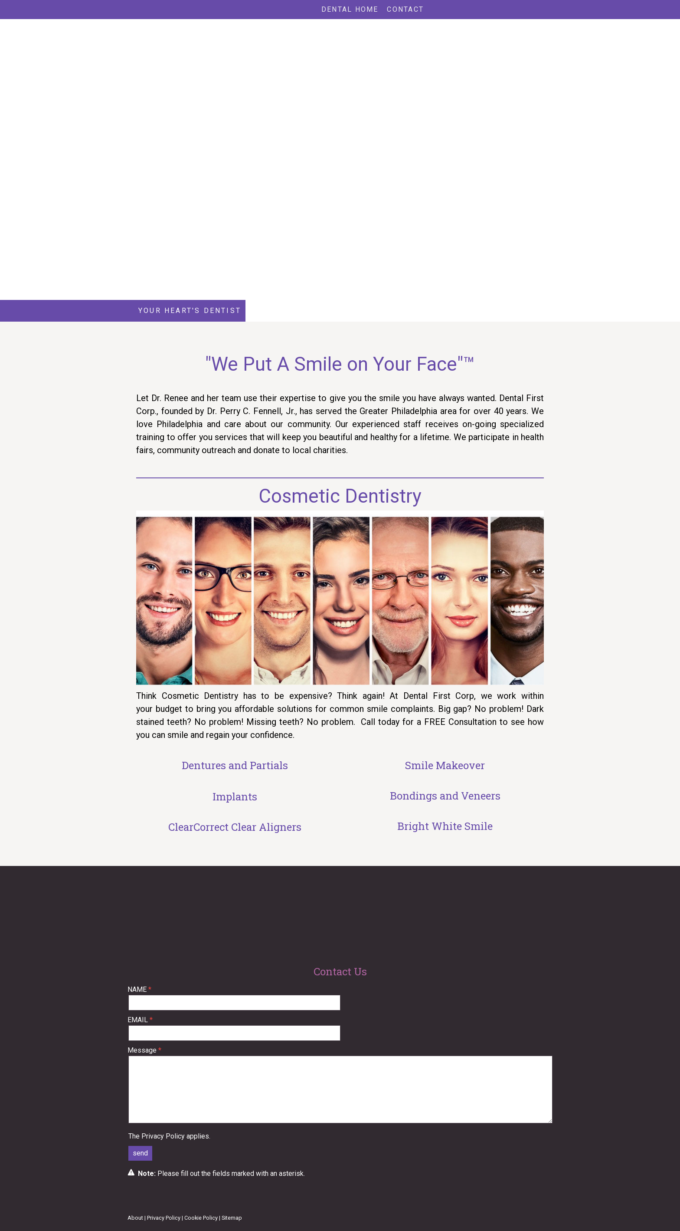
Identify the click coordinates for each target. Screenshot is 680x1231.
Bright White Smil (442, 826)
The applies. (169, 1136)
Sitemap (232, 1218)
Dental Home (350, 9)
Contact (405, 9)
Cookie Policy (201, 1218)
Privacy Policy (163, 1136)
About (135, 1218)
